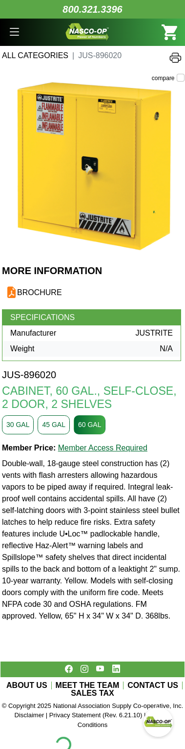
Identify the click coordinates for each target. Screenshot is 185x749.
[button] (14, 32)
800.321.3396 (92, 9)
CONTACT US (152, 685)
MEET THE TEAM (88, 685)
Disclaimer (29, 715)
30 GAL (17, 424)
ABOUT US (26, 685)
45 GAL (53, 424)
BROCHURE (39, 292)
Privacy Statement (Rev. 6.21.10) (96, 715)
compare (163, 78)
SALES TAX (92, 693)
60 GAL (89, 424)
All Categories (35, 55)
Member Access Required (102, 448)
